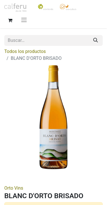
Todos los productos (25, 51)
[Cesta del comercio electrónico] (10, 19)
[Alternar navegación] (24, 20)
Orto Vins (13, 188)
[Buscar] (95, 40)
